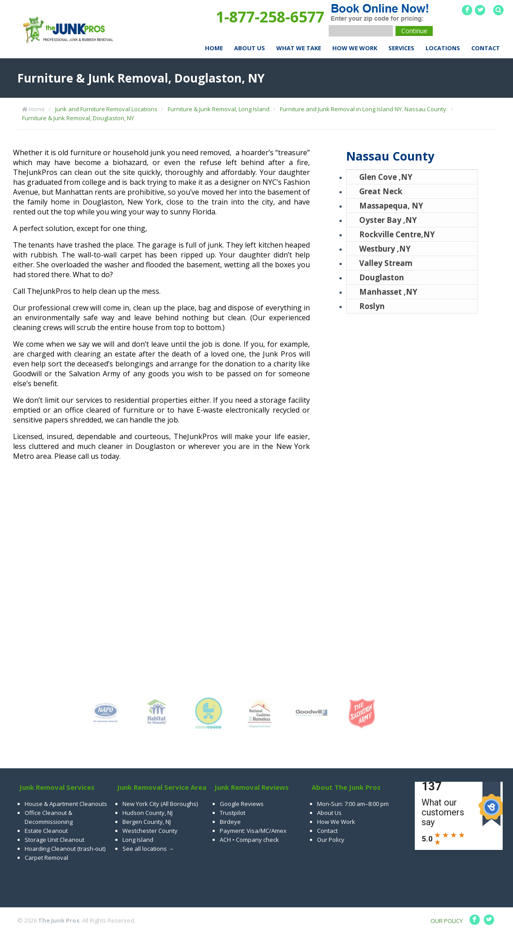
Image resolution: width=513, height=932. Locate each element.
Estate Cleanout (46, 831)
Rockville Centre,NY (397, 234)
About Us (249, 48)
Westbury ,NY (385, 249)
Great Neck (380, 191)
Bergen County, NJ (146, 822)
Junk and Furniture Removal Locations (106, 109)
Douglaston (381, 277)
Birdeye (230, 822)
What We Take (298, 48)
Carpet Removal (46, 858)
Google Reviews (242, 804)
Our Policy (330, 840)
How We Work (354, 48)
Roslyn (372, 306)
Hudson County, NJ (147, 813)
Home (214, 48)
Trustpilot (232, 813)
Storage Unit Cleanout (54, 840)
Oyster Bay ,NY (388, 220)
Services (401, 48)
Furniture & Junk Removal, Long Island (219, 109)
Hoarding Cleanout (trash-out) (65, 849)
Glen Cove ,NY (386, 177)
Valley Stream (386, 263)
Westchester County (150, 831)
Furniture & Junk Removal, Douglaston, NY (78, 118)
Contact (485, 48)
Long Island (137, 840)
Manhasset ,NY (388, 292)
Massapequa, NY (391, 205)
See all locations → (148, 849)
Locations (443, 48)
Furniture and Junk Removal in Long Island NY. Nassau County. (364, 109)
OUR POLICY (446, 921)
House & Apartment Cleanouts (66, 804)
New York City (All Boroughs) (160, 804)
